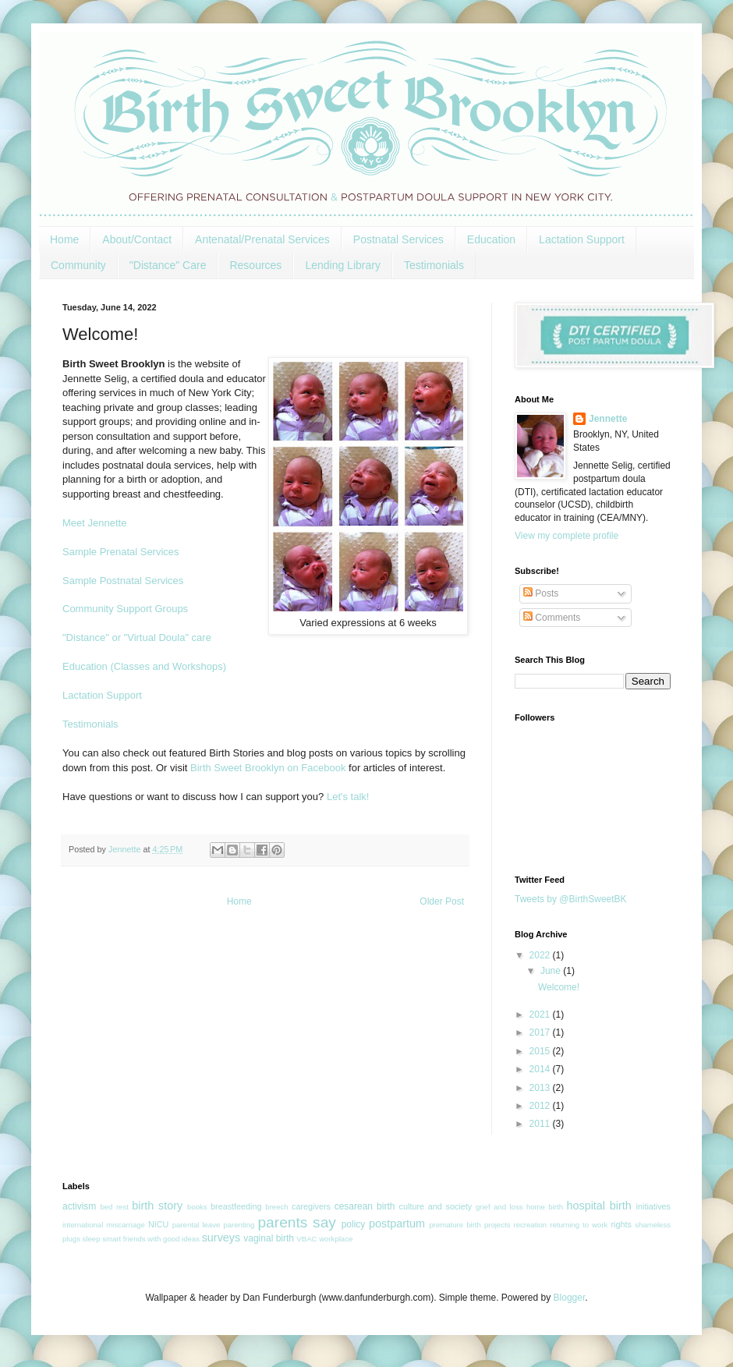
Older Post (442, 901)
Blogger (570, 1297)
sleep (92, 1238)
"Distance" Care (168, 265)
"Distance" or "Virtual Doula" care (136, 637)
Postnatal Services (398, 239)
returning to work (578, 1224)
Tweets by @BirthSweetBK (571, 899)
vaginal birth (268, 1238)
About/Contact (137, 239)
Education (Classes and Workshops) (144, 666)
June (551, 970)
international (82, 1224)
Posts (540, 593)
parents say (296, 1222)
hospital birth (598, 1205)
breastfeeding (236, 1206)
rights (621, 1224)
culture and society (436, 1206)
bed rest (114, 1206)
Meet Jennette (94, 523)
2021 (541, 1014)
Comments (551, 617)
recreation (530, 1224)
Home (64, 239)
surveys (221, 1237)
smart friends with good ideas (151, 1238)
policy (354, 1224)
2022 (541, 955)
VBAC (306, 1238)
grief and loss (499, 1206)
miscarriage (125, 1224)
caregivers (311, 1206)
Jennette (608, 418)
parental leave (196, 1224)
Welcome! (558, 987)
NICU (158, 1224)
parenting (238, 1224)
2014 (541, 1069)
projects (497, 1224)
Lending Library (343, 265)
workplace (335, 1238)
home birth (544, 1206)
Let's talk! (348, 796)
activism (79, 1206)
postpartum (397, 1223)
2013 (541, 1087)
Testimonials (434, 265)
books (197, 1206)
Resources (255, 265)
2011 (541, 1123)
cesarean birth (365, 1206)
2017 (541, 1032)
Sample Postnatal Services (122, 580)
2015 (541, 1051)
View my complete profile (566, 535)
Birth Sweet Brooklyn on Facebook (267, 768)
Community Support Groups (125, 608)
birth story (157, 1205)
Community (78, 265)
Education (491, 239)
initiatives (653, 1206)
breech (276, 1206)
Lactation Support (582, 239)
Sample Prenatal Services (120, 552)
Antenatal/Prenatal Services (262, 239)
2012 (541, 1105)
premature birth (454, 1224)
